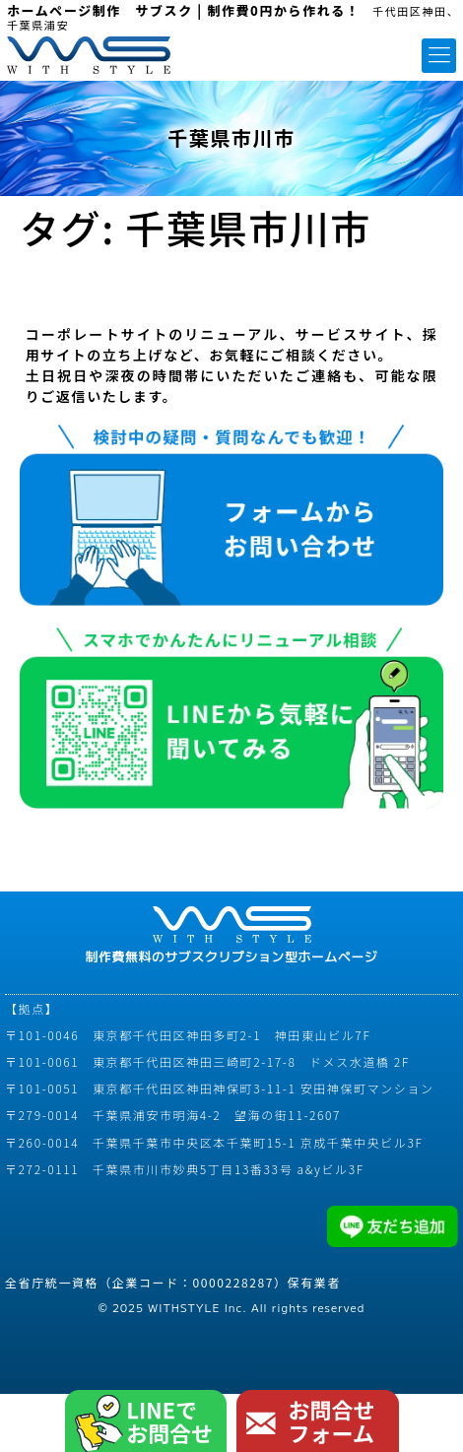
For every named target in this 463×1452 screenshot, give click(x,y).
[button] (439, 55)
